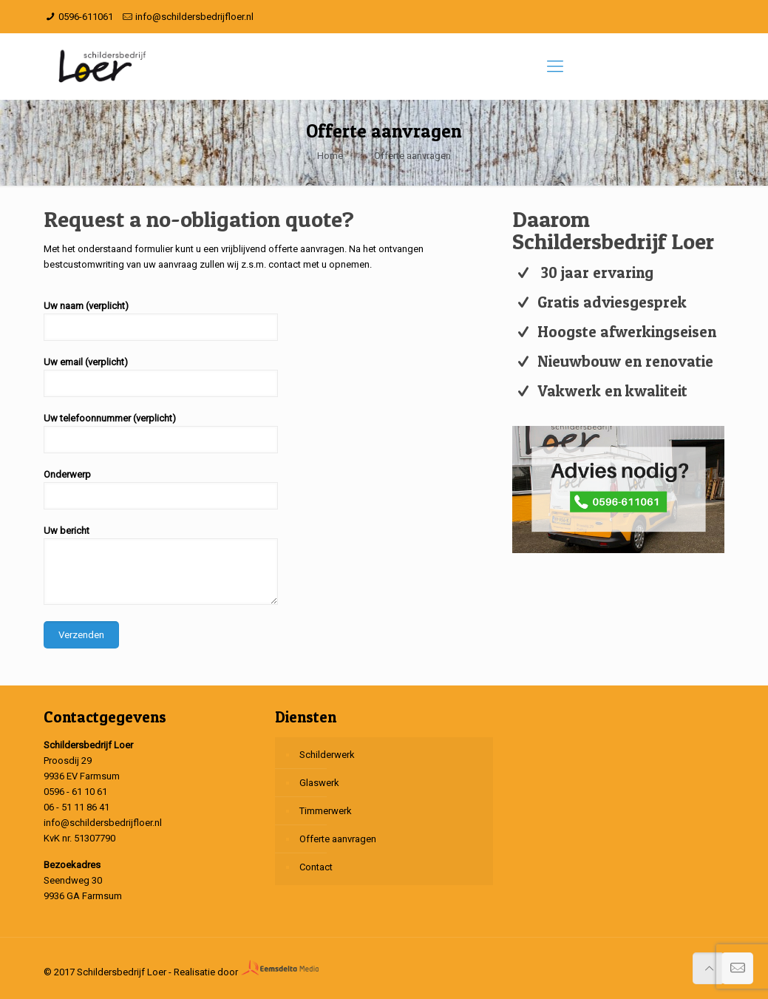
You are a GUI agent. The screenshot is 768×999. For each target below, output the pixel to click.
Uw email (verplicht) (161, 376)
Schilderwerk (327, 754)
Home (330, 155)
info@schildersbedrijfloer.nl (194, 16)
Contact (316, 867)
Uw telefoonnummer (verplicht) (161, 433)
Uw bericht (161, 565)
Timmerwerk (325, 810)
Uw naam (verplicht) (161, 320)
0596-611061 (85, 16)
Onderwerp (161, 489)
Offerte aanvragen (337, 838)
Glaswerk (319, 782)
